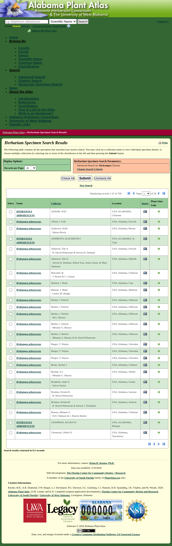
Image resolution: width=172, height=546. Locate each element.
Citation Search (30, 81)
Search (16, 26)
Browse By (17, 41)
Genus (23, 55)
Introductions (28, 99)
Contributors (28, 106)
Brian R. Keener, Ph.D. (102, 463)
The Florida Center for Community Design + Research (96, 472)
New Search (86, 185)
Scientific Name (30, 59)
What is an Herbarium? (35, 113)
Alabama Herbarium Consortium (34, 117)
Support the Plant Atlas (44, 30)
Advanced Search (41, 26)
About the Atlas (21, 92)
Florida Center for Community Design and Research (130, 491)
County (23, 48)
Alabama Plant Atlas (13, 132)
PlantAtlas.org (112, 477)
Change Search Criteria (90, 169)
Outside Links (20, 124)
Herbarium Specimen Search (40, 84)
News (13, 88)
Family (23, 52)
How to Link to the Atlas (36, 110)
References (27, 102)
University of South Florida (79, 477)
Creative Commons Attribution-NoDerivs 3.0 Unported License (106, 534)
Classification (28, 66)
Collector (56, 203)
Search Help (59, 26)
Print (165, 142)
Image (145, 203)
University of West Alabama (30, 121)
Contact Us (163, 21)
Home (13, 37)
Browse (26, 26)
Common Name (30, 63)
